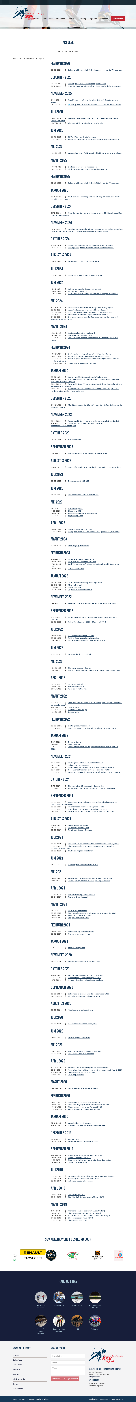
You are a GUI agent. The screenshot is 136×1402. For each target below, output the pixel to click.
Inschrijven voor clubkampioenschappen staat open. (92, 728)
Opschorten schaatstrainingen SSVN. (84, 978)
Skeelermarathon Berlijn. (79, 668)
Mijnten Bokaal (75, 585)
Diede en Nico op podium (80, 335)
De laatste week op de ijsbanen (82, 167)
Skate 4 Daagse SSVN (78, 825)
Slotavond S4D (74, 511)
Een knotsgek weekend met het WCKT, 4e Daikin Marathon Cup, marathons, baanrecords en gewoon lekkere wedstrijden (87, 230)
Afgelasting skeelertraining (80, 1010)
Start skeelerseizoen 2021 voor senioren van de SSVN (92, 913)
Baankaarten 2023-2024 (79, 481)
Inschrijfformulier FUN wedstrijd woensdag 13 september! (94, 467)
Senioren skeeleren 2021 (79, 915)
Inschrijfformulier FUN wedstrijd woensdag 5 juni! (90, 307)
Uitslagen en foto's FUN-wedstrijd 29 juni (86, 640)
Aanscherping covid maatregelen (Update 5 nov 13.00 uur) (94, 772)
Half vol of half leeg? (77, 710)
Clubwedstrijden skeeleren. (80, 851)
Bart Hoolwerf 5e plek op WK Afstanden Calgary (90, 354)
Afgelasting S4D (75, 515)
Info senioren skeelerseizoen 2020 (84, 1102)
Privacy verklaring (116, 1399)
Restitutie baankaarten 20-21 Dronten (85, 975)
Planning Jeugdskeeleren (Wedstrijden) (86, 1211)
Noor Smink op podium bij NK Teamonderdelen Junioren (94, 86)
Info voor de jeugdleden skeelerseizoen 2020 (89, 1104)
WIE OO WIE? (74, 1139)
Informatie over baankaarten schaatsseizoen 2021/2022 (93, 844)
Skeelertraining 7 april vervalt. (81, 894)
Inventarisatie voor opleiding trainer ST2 (86, 807)
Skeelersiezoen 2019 (77, 1220)
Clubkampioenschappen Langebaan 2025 (87, 169)
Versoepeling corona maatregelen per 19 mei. (89, 881)
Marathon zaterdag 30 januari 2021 (84, 961)
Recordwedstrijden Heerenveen (83, 1088)
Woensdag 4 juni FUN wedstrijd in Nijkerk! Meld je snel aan (94, 153)
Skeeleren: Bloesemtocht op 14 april (84, 1213)
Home (36, 19)
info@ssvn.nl (94, 1377)
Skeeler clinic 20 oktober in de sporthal (86, 786)
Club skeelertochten (77, 911)
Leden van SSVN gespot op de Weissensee (87, 377)
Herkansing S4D (75, 508)
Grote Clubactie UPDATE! (79, 1158)
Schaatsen (48, 19)
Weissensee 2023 (76, 569)
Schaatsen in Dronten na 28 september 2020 (88, 994)
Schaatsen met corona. (78, 765)
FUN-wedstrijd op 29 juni (79, 654)
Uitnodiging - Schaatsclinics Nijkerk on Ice (87, 84)
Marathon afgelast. (76, 948)
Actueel (72, 19)
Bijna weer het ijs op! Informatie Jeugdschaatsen (90, 1160)
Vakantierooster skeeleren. (80, 1181)
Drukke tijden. (74, 742)
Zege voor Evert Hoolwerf (80, 589)
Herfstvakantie (74, 439)
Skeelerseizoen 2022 (77, 686)
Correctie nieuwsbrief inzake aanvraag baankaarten (91, 1176)
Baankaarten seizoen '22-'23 (81, 636)
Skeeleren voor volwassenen (81, 1054)
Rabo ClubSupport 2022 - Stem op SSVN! (87, 622)
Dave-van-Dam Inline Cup (80, 529)
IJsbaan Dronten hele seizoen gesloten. (86, 980)
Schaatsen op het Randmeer (81, 931)
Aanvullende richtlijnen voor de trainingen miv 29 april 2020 (95, 1070)
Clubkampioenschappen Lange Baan (85, 582)
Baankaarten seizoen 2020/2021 (82, 1024)
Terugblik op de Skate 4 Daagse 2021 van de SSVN (91, 811)
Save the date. (74, 744)
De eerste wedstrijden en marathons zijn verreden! (91, 245)
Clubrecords (19, 1379)
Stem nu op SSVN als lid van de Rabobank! (87, 453)
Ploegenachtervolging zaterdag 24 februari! (88, 356)
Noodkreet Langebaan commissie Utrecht (87, 809)
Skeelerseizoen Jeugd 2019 (80, 1218)
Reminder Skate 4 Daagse (80, 830)
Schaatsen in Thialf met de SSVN (82, 363)
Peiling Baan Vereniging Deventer (83, 638)
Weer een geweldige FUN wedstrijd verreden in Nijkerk (93, 139)
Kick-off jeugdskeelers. (78, 545)
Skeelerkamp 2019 (76, 1195)
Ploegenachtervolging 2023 (81, 559)
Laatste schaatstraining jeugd (81, 333)
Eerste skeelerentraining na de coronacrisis (88, 1067)
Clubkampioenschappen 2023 (82, 562)
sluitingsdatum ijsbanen (79, 726)
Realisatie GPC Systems (98, 1399)
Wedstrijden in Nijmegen (79, 1123)
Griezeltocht (73, 707)
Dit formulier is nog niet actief (65, 1379)
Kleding (83, 19)
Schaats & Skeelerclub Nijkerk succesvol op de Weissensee (95, 70)
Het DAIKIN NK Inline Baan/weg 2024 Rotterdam (90, 312)
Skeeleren (60, 19)
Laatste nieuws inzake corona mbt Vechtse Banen (91, 767)
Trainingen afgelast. (77, 684)
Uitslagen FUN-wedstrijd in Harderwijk (85, 123)
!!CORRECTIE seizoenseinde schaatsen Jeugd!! (89, 1215)
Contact (104, 19)
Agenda (93, 19)
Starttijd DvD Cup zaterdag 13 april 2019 (86, 1197)
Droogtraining (74, 587)
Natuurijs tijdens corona (79, 934)
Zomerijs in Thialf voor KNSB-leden (84, 261)
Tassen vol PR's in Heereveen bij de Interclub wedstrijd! (93, 421)
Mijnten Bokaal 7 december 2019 (83, 1141)
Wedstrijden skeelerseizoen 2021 (83, 865)
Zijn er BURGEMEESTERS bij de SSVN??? (86, 1109)
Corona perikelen (76, 1074)
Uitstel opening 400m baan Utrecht (84, 996)
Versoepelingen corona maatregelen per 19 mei (90, 878)
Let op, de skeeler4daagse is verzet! (84, 289)
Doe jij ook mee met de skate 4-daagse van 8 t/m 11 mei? (93, 532)
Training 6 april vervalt (78, 897)
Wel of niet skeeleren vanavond (82, 513)
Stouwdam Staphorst (77, 291)
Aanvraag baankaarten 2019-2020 (83, 1178)
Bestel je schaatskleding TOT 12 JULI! (85, 275)
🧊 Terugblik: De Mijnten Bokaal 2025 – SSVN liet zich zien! (94, 104)
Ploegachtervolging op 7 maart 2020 (85, 1107)
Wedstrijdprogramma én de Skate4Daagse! (88, 310)
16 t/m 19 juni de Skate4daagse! (82, 137)
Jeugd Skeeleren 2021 (78, 918)
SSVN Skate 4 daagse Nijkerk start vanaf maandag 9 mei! (94, 670)
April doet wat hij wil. (77, 689)
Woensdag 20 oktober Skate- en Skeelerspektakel (91, 788)
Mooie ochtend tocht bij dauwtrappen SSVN (88, 314)
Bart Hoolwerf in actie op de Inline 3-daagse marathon (93, 294)
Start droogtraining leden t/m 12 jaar (84, 1051)
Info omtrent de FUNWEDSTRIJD (83, 495)
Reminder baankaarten (78, 828)
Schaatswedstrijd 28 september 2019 (85, 1155)
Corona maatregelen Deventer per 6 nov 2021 (89, 770)
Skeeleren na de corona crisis (81, 1072)
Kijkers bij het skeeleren (79, 1037)
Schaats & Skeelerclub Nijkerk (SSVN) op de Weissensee (93, 183)
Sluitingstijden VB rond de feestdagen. (85, 763)
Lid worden (118, 19)
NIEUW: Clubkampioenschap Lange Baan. (87, 1125)
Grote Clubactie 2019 (77, 1162)
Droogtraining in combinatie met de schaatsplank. (91, 247)
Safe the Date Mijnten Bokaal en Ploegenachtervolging (93, 603)
